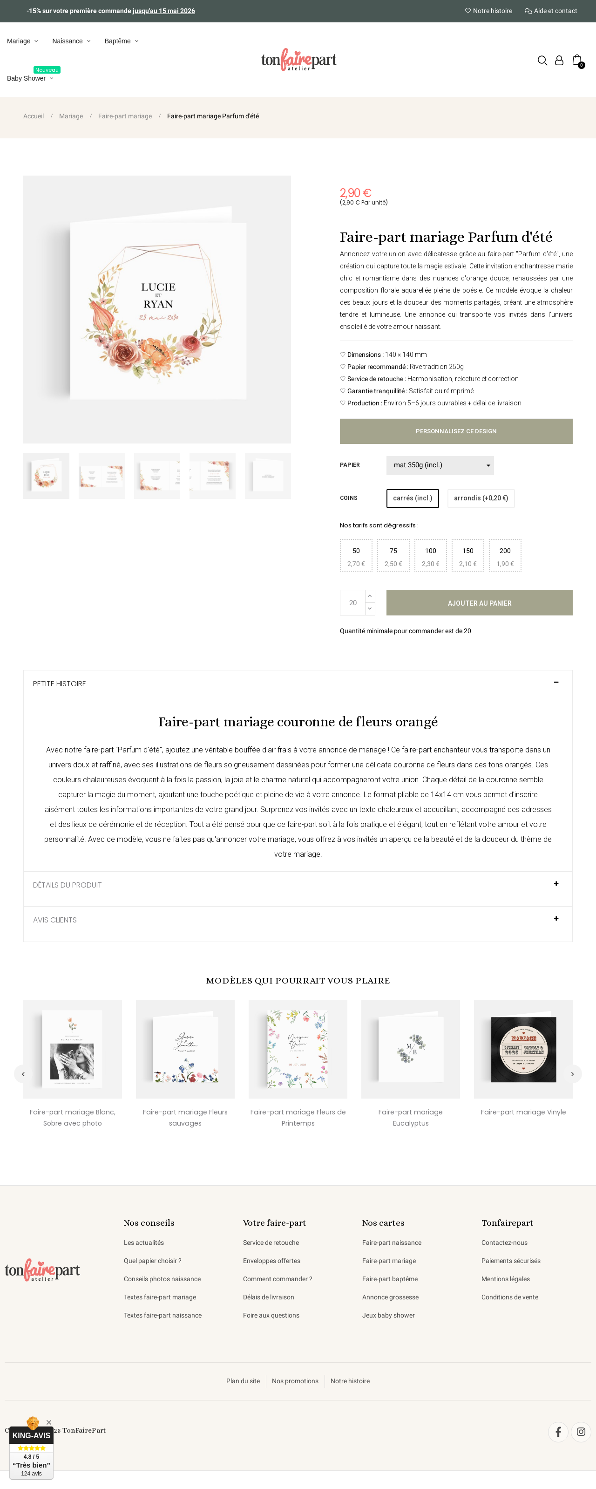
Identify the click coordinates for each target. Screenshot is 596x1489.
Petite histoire (59, 684)
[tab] (298, 687)
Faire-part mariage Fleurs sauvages (185, 1117)
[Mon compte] (559, 60)
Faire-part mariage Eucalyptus (411, 1117)
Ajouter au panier (480, 603)
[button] (543, 60)
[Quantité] (353, 602)
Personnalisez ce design (456, 431)
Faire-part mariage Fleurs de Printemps (298, 1117)
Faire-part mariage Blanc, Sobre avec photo (72, 1117)
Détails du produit (67, 885)
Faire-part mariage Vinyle (523, 1112)
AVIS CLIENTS (55, 920)
